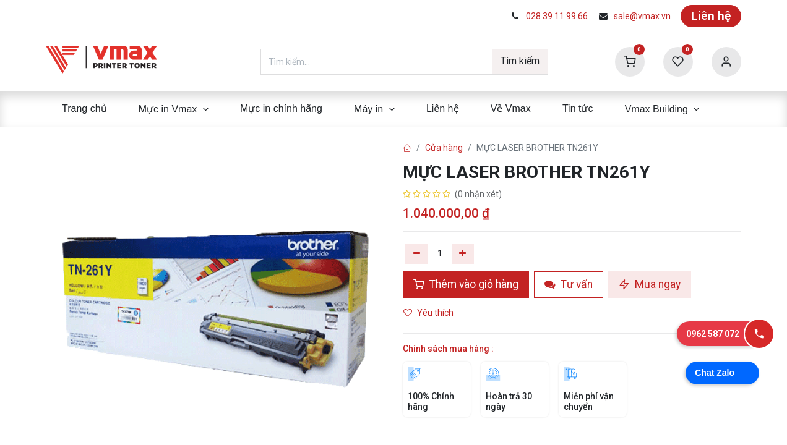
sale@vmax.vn (642, 16)
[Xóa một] (416, 254)
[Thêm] (463, 254)
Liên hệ (711, 16)
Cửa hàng (444, 148)
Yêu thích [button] (429, 313)
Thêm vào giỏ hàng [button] (465, 284)
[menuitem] (84, 108)
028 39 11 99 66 (557, 16)
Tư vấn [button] (568, 284)
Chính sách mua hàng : (448, 349)
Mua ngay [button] (650, 284)
